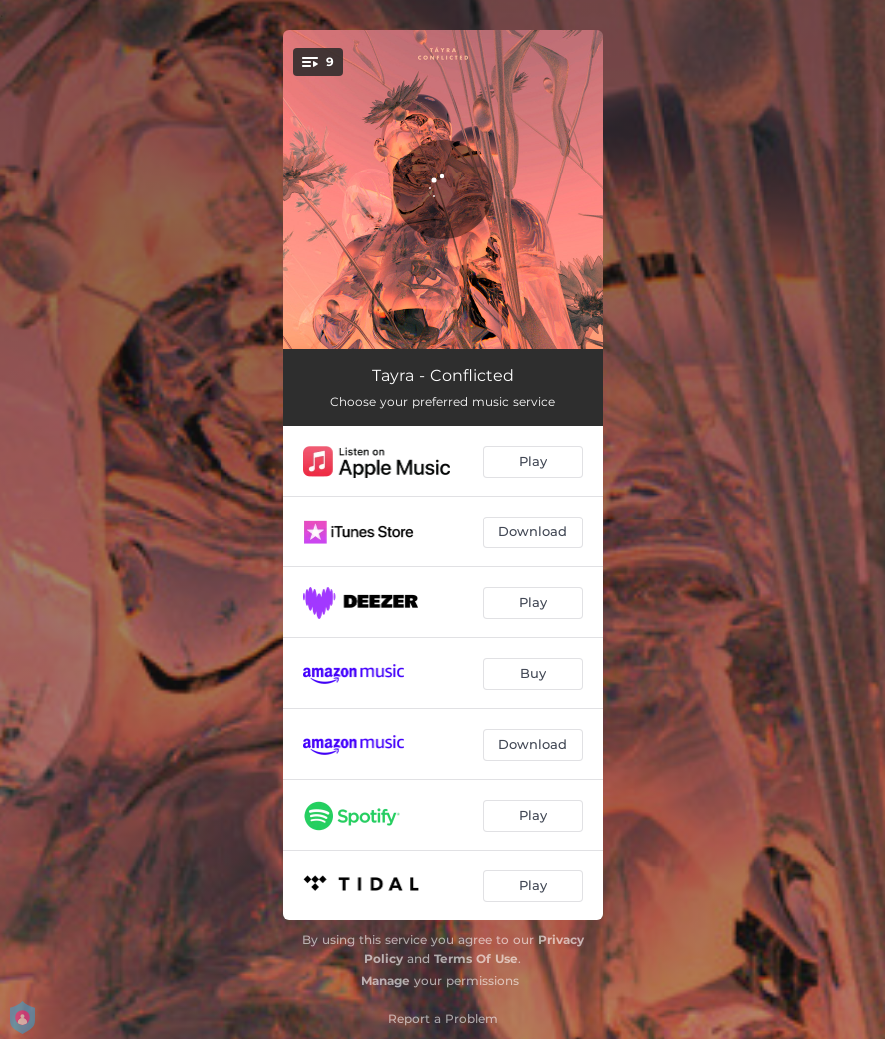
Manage (385, 980)
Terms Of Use (476, 958)
